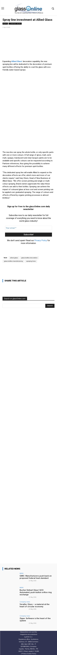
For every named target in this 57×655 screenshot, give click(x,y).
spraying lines (31, 261)
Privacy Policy (40, 240)
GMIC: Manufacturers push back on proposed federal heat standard (36, 577)
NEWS (5, 24)
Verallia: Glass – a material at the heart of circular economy (34, 605)
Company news (15, 24)
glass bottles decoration (29, 258)
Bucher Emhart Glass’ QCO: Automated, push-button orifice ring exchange (36, 592)
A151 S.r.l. (29, 637)
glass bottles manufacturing (13, 261)
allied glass (14, 258)
